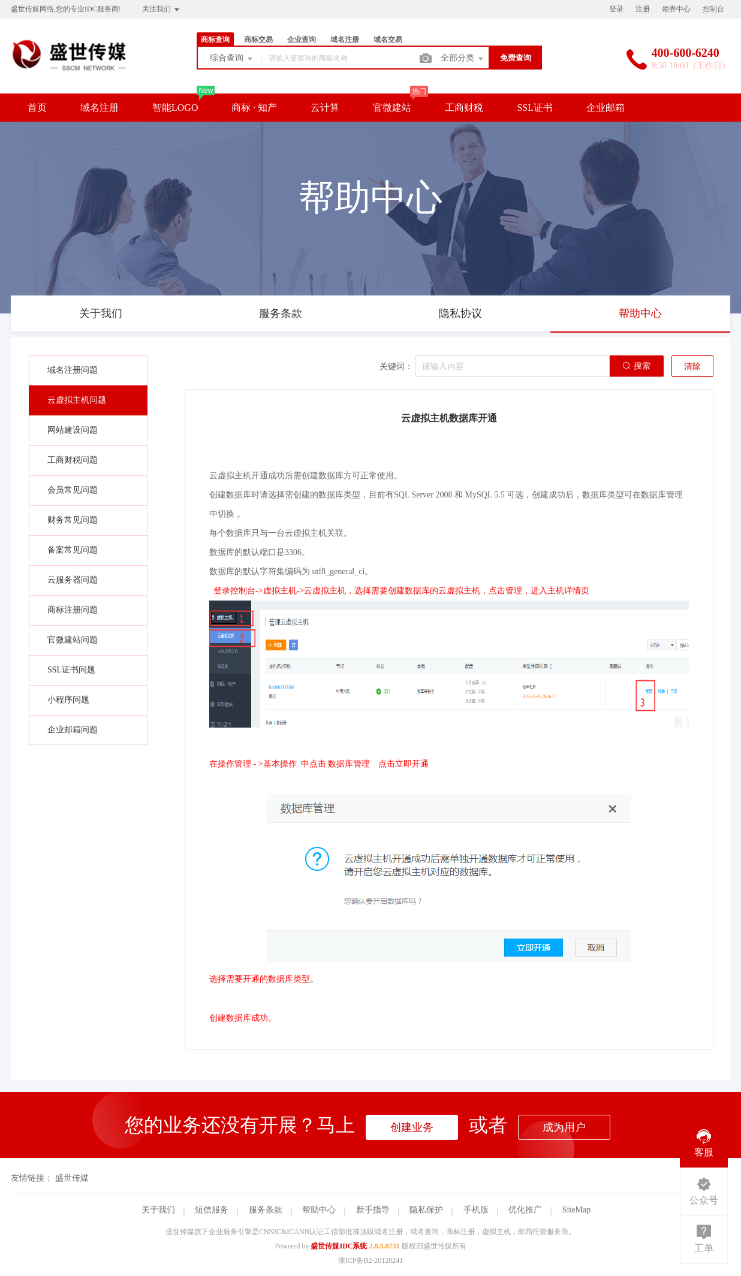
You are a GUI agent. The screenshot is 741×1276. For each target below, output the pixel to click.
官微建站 (392, 107)
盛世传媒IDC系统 (339, 1246)
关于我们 (158, 1209)
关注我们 (161, 10)
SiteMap (576, 1209)
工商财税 (464, 107)
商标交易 (258, 39)
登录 (616, 9)
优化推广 (525, 1209)
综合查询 (232, 59)
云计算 (325, 107)
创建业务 (411, 1127)
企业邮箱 (605, 107)
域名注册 (344, 39)
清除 (692, 366)
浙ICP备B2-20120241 (370, 1260)
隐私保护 (426, 1209)
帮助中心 (319, 1209)
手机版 (476, 1209)
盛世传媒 (72, 1178)
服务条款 (265, 1209)
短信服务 (211, 1209)
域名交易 (387, 39)
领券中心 (676, 9)
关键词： (396, 366)
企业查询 (301, 39)
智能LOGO (175, 107)
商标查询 (215, 39)
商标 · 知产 (254, 107)
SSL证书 (535, 107)
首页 (37, 107)
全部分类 (463, 59)
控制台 (713, 9)
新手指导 (373, 1209)
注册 (642, 9)
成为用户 (564, 1127)
